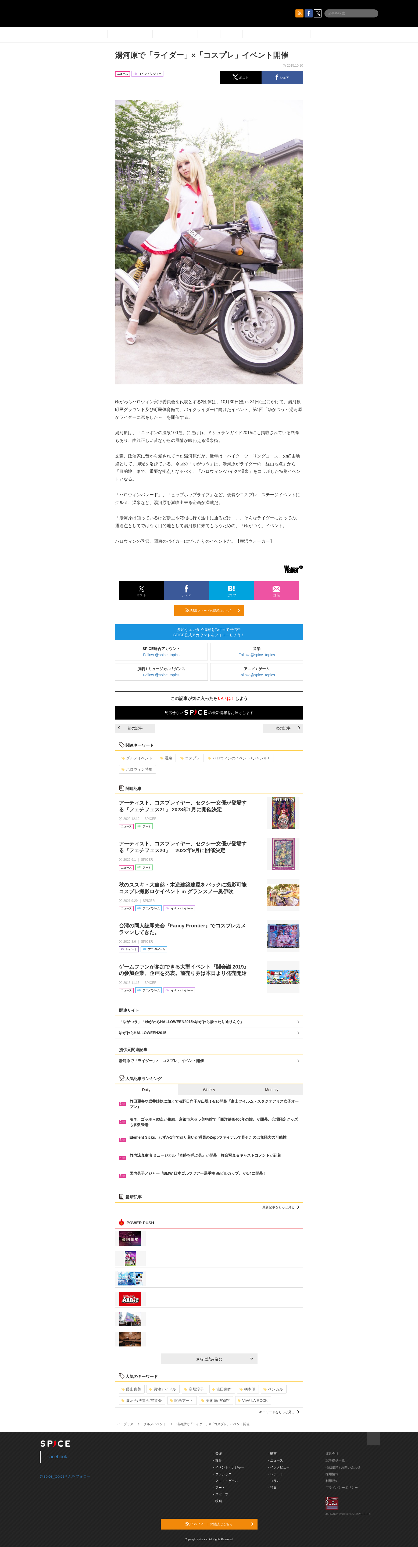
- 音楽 (217, 1454)
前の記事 (130, 728)
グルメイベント (137, 758)
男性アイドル (162, 1389)
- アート (219, 1487)
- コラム (274, 1481)
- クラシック (222, 1474)
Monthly (271, 1090)
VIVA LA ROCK (253, 1400)
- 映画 (217, 1501)
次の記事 (288, 728)
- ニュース (275, 1460)
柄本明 (247, 1389)
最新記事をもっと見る (280, 1207)
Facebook (57, 1456)
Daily (146, 1090)
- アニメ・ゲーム (225, 1481)
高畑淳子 (194, 1389)
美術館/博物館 (215, 1400)
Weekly (209, 1090)
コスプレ (190, 758)
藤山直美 (131, 1389)
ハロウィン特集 (137, 769)
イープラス (125, 1424)
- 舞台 (217, 1460)
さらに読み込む (224, 1359)
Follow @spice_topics (161, 655)
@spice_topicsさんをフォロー (65, 1476)
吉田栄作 (221, 1389)
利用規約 (332, 1481)
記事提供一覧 (335, 1460)
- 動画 (272, 1454)
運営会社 (332, 1454)
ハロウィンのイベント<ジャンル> (239, 758)
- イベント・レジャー (228, 1467)
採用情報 (332, 1474)
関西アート (181, 1400)
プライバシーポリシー (342, 1487)
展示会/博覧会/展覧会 (142, 1400)
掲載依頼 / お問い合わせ (343, 1467)
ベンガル (273, 1389)
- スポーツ (220, 1494)
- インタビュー (279, 1467)
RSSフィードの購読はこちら (212, 610)
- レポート (275, 1474)
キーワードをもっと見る (279, 1412)
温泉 (166, 758)
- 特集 (272, 1487)
